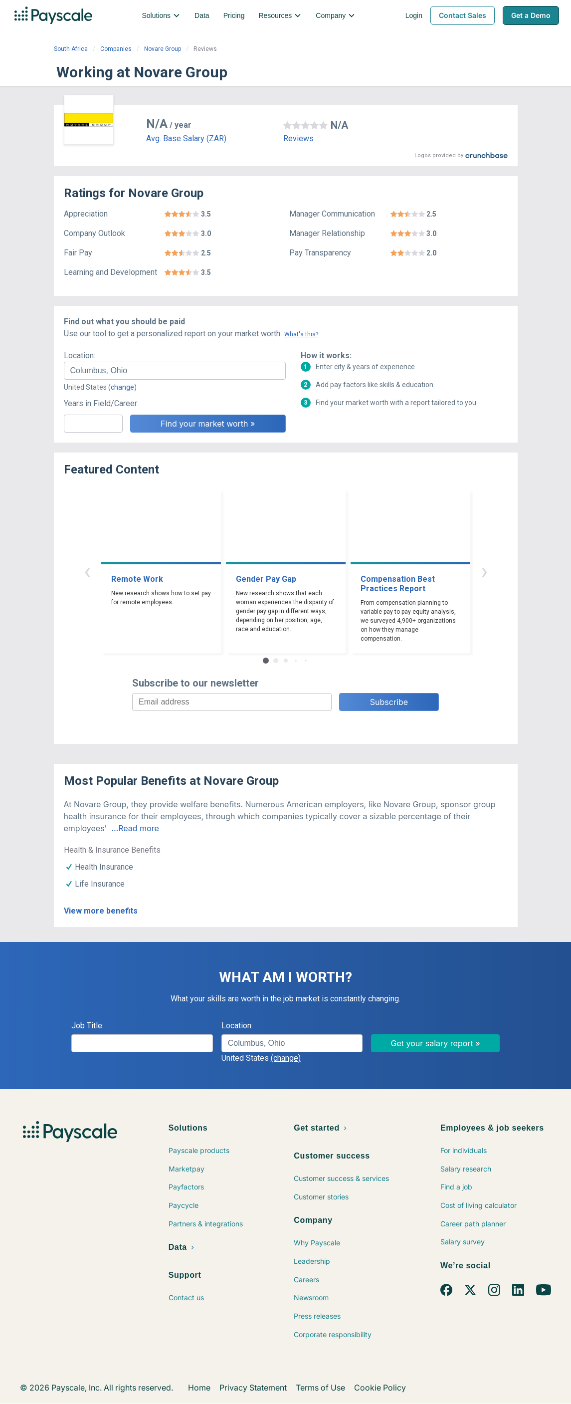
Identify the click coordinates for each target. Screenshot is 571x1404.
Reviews (298, 138)
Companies (116, 48)
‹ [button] (87, 571)
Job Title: (87, 1025)
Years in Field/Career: (101, 403)
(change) (122, 387)
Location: (79, 355)
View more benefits (101, 911)
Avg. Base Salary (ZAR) (186, 138)
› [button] (484, 571)
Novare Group (162, 48)
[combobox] (175, 371)
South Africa (71, 48)
